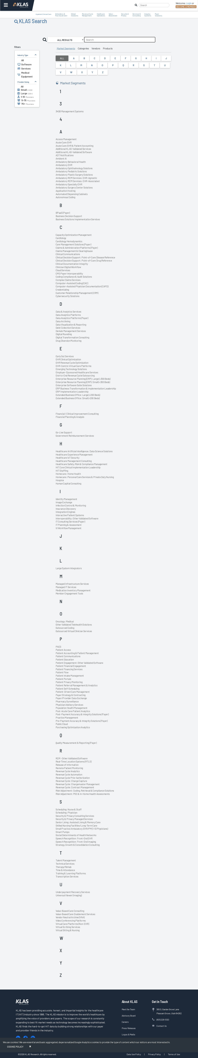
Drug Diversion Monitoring (69, 340)
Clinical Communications (68, 254)
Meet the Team (128, 1009)
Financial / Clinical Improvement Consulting (77, 413)
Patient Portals (63, 678)
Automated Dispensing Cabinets (72, 194)
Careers (125, 1021)
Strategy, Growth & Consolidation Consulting (78, 844)
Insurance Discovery (66, 508)
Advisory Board (129, 1015)
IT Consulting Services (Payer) (70, 521)
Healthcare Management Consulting (74, 460)
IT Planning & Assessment (69, 524)
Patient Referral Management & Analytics (77, 685)
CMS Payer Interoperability (69, 273)
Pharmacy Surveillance (67, 701)
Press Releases (129, 1028)
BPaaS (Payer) (63, 212)
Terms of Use (174, 1054)
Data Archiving (63, 321)
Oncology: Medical (65, 621)
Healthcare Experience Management (74, 454)
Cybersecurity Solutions (67, 296)
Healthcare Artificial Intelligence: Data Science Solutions (84, 451)
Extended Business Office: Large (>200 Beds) (78, 394)
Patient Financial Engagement (71, 665)
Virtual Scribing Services (68, 926)
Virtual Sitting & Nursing (68, 930)
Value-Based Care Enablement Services (75, 914)
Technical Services (65, 863)
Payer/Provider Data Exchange (71, 698)
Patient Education (65, 659)
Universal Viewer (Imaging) (69, 895)
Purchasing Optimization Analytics (73, 727)
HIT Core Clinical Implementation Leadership (78, 467)
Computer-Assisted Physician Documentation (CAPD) (82, 286)
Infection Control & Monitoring (71, 505)
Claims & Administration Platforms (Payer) (77, 247)
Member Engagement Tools (69, 593)
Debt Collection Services (68, 327)
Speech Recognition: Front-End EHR (74, 838)
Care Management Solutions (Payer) (73, 244)
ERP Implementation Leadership (72, 391)
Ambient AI (61, 158)
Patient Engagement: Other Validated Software (79, 662)
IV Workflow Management (69, 528)
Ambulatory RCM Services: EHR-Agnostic (76, 177)
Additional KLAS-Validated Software (74, 152)
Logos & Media (128, 1034)
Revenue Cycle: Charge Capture (71, 780)
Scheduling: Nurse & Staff (69, 809)
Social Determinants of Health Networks (76, 835)
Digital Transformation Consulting (72, 337)
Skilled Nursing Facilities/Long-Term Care (76, 825)
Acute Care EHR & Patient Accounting (74, 145)
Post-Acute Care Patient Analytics (73, 711)
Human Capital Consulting (68, 483)
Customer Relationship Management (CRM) (77, 292)
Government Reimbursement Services (75, 435)
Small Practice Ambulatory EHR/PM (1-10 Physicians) (82, 828)
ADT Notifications (65, 155)
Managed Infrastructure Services (72, 583)
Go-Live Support (64, 432)
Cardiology (61, 238)
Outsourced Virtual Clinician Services (74, 631)
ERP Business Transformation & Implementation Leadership (86, 388)
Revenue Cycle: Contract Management (75, 787)
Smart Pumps (62, 831)
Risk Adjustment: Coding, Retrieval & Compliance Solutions (85, 790)
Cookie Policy (15, 1046)
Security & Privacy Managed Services (74, 819)
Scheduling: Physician (66, 812)
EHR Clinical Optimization (68, 359)
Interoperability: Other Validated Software (77, 518)
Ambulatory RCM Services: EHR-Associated (77, 181)
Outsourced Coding (65, 627)
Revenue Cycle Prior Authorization (73, 777)
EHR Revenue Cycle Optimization (72, 362)
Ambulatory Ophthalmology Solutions (74, 168)
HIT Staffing (62, 470)
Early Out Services (65, 356)
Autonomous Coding (65, 197)
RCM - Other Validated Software (72, 758)
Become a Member (186, 6)
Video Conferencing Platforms (71, 920)
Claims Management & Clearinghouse (74, 250)
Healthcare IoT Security (67, 457)
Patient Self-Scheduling (67, 688)
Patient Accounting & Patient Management (77, 653)
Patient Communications (68, 656)
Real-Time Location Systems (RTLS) (74, 761)
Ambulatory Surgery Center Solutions (74, 187)
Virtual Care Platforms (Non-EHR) (72, 923)
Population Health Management (71, 707)
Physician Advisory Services (69, 704)
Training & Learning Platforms (71, 873)
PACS (58, 646)
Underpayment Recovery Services (73, 892)
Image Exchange (64, 502)
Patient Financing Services (69, 669)
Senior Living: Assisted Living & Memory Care (78, 822)
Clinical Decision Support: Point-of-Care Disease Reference (85, 257)
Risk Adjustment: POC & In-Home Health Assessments (83, 793)
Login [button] (188, 3)
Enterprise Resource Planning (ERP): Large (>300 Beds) (83, 378)
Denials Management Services (71, 331)
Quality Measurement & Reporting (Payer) (76, 742)
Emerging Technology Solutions (71, 369)
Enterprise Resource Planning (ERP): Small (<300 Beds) (83, 382)
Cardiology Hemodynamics (69, 241)
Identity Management (66, 499)
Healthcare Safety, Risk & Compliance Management (81, 464)
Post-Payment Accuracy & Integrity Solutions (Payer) (82, 714)
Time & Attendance (65, 870)
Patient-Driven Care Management (73, 691)
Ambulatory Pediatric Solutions (71, 171)
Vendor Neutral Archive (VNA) (70, 917)
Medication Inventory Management (73, 590)
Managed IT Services (66, 587)
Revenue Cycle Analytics (68, 771)
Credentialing (62, 289)
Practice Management (67, 717)
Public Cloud (62, 723)
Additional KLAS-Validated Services (73, 148)
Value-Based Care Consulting (70, 910)
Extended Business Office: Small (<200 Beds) (78, 398)
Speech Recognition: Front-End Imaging (76, 841)
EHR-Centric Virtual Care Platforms (73, 365)
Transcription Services (67, 876)
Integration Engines (65, 511)
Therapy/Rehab (64, 866)
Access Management (66, 139)
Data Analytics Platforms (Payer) (72, 318)
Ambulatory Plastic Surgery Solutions (74, 174)
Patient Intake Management (70, 675)
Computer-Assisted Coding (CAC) (72, 283)
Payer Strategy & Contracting (71, 695)
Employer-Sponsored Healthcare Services (77, 372)
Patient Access (63, 649)
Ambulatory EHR (64, 164)
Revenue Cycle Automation (69, 774)
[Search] (154, 5)
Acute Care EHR (64, 142)
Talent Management (66, 860)
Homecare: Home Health (68, 473)
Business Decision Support (69, 216)
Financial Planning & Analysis (70, 416)
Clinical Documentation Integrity (72, 263)
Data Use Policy (134, 1054)
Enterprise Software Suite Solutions (74, 385)
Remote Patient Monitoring (69, 768)
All (62, 58)
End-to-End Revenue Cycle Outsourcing (75, 375)
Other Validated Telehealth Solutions (74, 624)
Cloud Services (63, 270)
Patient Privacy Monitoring (69, 682)
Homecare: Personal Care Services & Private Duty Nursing (85, 477)
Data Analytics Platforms (68, 314)
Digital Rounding (64, 334)
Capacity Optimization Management (74, 234)
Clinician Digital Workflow (68, 267)
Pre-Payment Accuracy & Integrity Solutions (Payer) (82, 720)
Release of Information (67, 764)
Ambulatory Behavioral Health (71, 161)
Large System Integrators (69, 568)
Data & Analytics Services (68, 311)
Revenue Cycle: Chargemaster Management (78, 784)
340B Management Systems (70, 111)
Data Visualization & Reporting (71, 324)
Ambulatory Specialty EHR (69, 184)
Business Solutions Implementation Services (78, 219)
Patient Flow (62, 672)
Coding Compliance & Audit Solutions (74, 276)
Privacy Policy (154, 1054)
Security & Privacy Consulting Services (75, 815)
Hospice (60, 480)
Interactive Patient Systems (70, 515)
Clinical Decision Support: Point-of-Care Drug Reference (84, 260)
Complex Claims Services (68, 279)
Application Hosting (66, 190)
